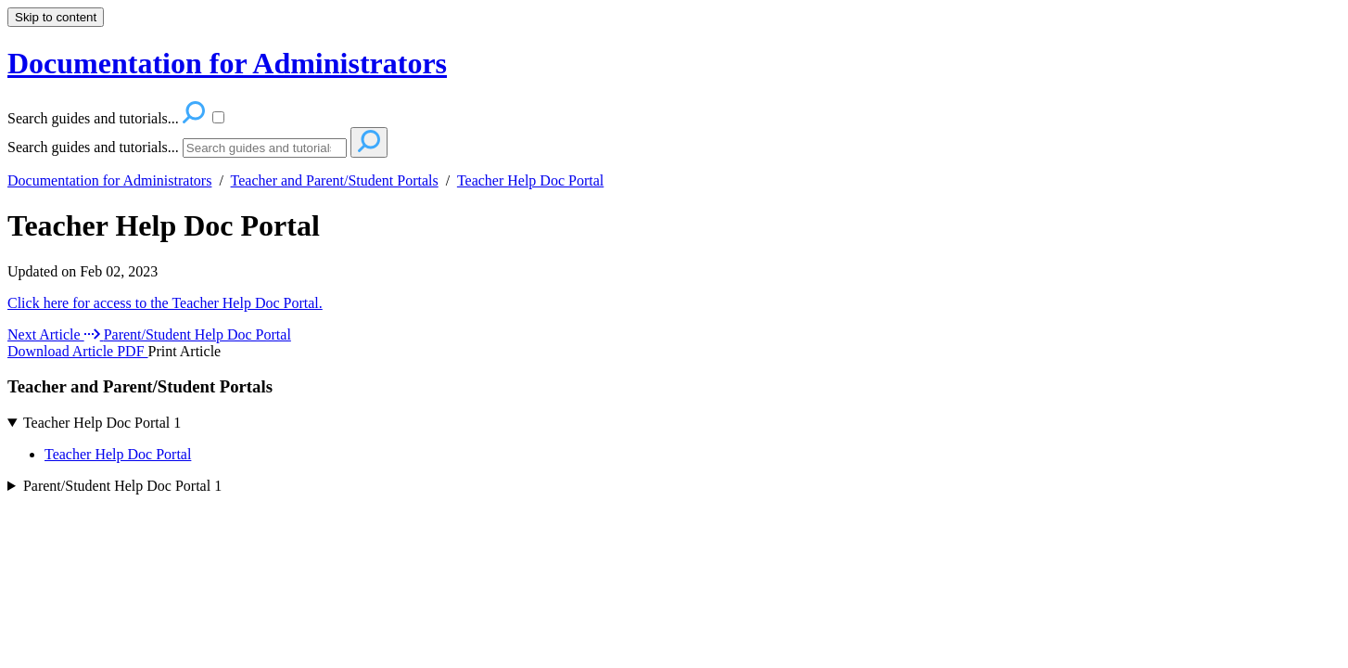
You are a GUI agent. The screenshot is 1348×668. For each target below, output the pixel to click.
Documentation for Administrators (109, 180)
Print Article (185, 351)
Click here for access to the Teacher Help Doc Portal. (165, 303)
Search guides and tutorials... (93, 147)
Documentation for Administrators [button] (227, 63)
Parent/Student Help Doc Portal (122, 486)
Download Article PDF (77, 351)
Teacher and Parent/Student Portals (335, 180)
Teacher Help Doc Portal (530, 180)
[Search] (265, 148)
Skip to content (55, 17)
